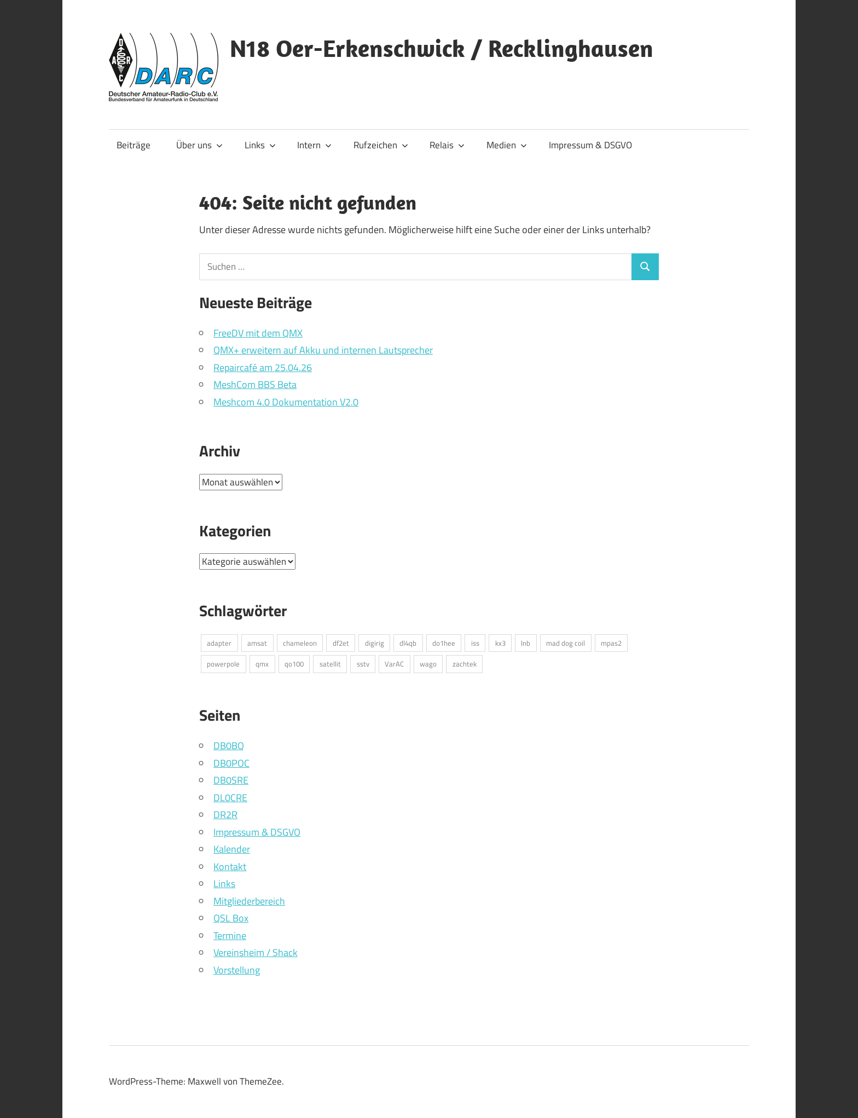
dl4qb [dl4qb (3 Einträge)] (407, 643)
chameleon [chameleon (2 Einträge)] (300, 643)
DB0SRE (230, 780)
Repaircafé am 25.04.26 (262, 367)
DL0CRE (230, 797)
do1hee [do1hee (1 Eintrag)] (443, 643)
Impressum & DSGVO (590, 145)
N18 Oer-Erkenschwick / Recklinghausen (441, 48)
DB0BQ (228, 745)
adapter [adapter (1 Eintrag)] (219, 643)
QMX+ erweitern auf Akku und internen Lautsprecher (323, 350)
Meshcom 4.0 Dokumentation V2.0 (285, 402)
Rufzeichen (380, 145)
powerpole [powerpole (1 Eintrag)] (223, 663)
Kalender (231, 849)
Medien (506, 145)
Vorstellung (236, 970)
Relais (447, 145)
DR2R (225, 814)
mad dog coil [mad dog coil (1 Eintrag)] (565, 643)
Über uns (199, 145)
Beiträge (133, 145)
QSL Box (230, 918)
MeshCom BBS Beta (255, 384)
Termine (229, 935)
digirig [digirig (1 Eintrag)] (374, 643)
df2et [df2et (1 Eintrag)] (341, 643)
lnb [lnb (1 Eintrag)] (525, 643)
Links (260, 145)
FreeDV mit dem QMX (258, 333)
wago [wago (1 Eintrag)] (428, 663)
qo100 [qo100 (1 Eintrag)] (294, 663)
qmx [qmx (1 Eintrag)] (262, 663)
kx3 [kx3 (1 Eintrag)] (500, 643)
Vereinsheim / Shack (255, 952)
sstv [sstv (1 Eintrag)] (363, 663)
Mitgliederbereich (249, 901)
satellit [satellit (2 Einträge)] (330, 663)
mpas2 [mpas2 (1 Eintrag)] (611, 643)
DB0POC (231, 763)
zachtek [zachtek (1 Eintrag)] (465, 663)
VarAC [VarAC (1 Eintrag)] (394, 663)
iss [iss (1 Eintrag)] (475, 643)
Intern (314, 145)
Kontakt (229, 866)
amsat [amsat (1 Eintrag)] (257, 643)
